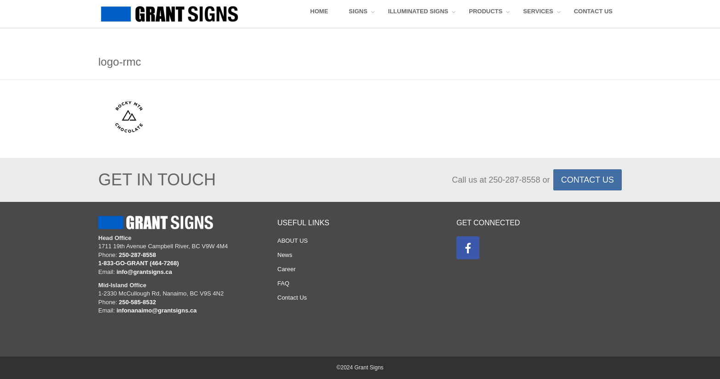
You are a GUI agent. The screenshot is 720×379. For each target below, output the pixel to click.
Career (286, 269)
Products (485, 11)
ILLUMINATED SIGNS (418, 11)
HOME (319, 11)
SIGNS (358, 11)
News (284, 254)
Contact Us (292, 297)
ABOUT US (292, 240)
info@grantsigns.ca (144, 271)
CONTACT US (593, 11)
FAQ (283, 283)
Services (538, 11)
